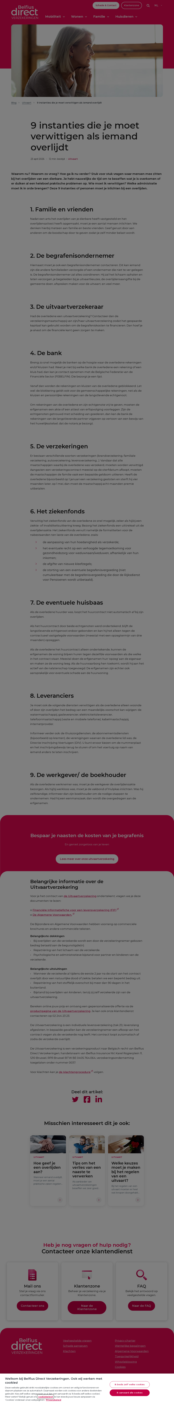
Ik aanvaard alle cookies (130, 1396)
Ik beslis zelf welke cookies (130, 1388)
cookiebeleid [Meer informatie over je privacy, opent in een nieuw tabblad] (45, 1400)
